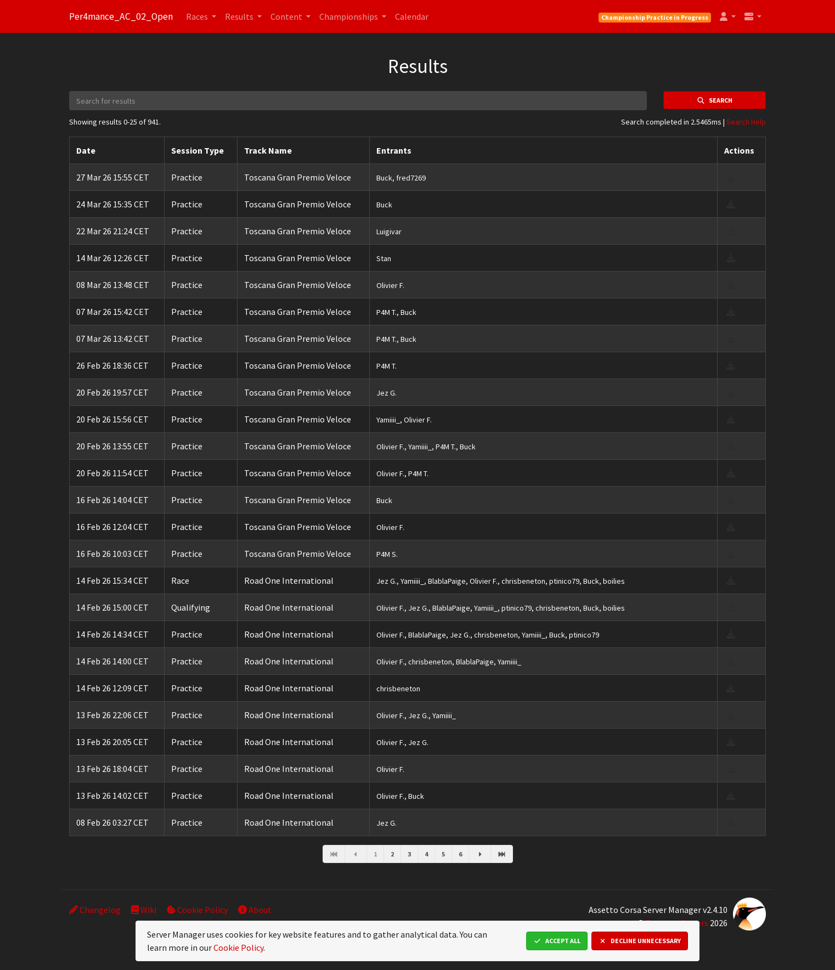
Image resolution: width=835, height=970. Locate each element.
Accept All (556, 941)
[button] (727, 16)
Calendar (411, 16)
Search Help (746, 122)
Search (714, 100)
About (255, 909)
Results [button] (240, 16)
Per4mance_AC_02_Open (121, 16)
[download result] (730, 177)
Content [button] (287, 16)
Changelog (95, 909)
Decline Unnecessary (640, 941)
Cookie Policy (197, 909)
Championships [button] (349, 16)
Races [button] (198, 16)
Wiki (143, 909)
